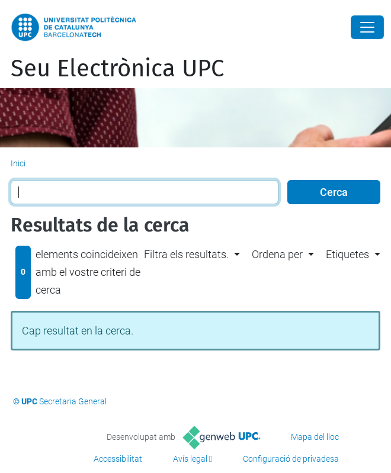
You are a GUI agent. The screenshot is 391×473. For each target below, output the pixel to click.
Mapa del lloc (315, 437)
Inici (18, 163)
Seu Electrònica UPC (117, 68)
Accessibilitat (118, 459)
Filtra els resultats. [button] (186, 254)
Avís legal (190, 459)
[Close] (367, 27)
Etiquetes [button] (347, 254)
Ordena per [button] (277, 254)
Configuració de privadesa (291, 459)
